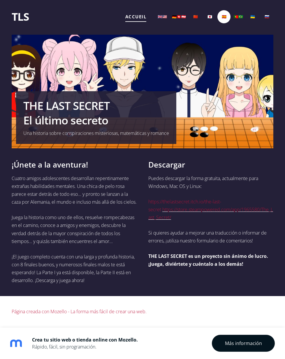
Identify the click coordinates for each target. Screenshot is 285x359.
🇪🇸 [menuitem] (224, 16)
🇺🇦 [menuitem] (252, 16)
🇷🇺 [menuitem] (267, 16)
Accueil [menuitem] (136, 17)
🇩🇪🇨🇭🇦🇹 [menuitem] (179, 16)
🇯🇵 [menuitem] (209, 16)
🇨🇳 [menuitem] (195, 16)
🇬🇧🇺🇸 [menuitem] (162, 16)
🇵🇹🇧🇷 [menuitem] (238, 16)
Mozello (58, 311)
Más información (243, 343)
